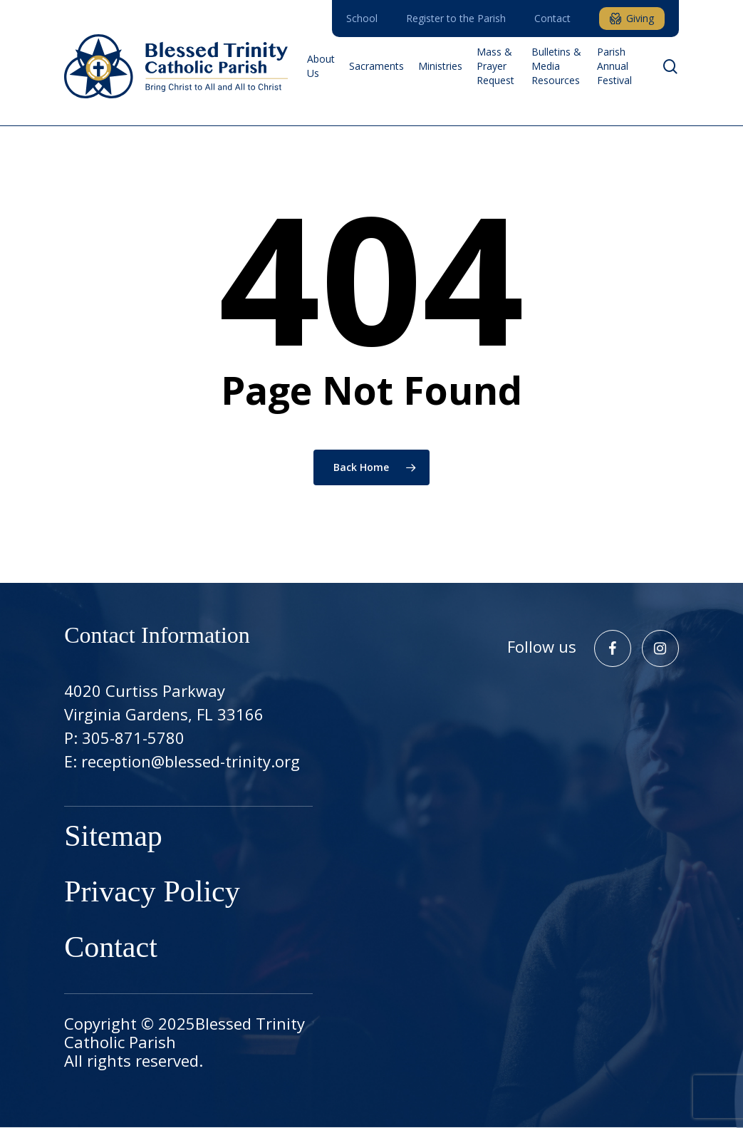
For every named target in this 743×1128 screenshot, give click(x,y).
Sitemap (113, 838)
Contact (110, 949)
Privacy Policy (152, 893)
